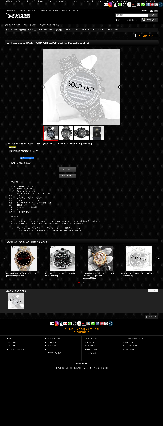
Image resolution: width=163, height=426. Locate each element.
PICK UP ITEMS (52, 342)
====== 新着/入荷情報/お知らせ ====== (135, 338)
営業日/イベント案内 (91, 338)
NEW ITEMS (12, 342)
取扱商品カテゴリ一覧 (54, 338)
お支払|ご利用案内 (90, 345)
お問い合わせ (25, 151)
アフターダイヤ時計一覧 (16, 349)
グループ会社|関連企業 (130, 345)
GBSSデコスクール (91, 349)
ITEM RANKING (90, 342)
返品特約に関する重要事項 (21, 163)
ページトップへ (152, 317)
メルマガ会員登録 (90, 353)
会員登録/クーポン (133, 20)
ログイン (120, 20)
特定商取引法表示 (128, 349)
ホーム (10, 338)
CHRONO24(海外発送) (54, 353)
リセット (154, 290)
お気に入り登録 (67, 176)
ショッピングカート (53, 345)
